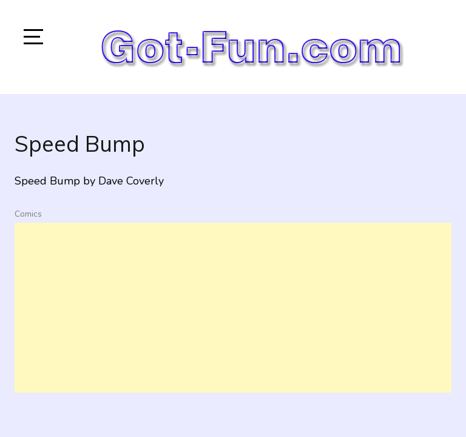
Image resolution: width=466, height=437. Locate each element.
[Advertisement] (233, 308)
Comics (28, 214)
